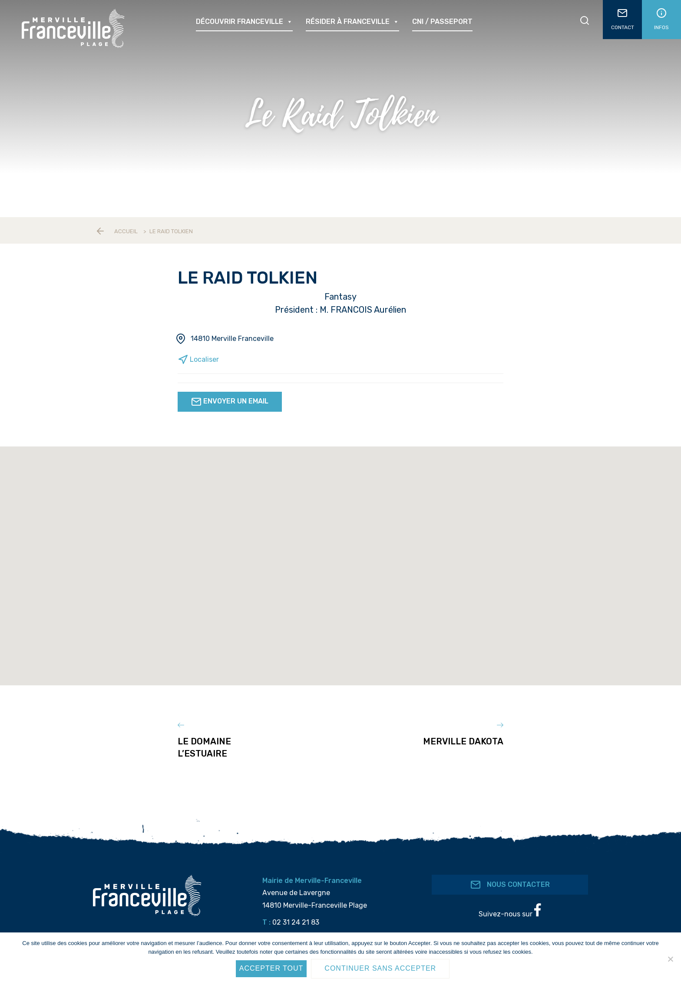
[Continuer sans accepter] (670, 959)
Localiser (198, 359)
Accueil (126, 231)
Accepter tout (271, 968)
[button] (359, 655)
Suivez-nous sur (510, 904)
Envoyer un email (229, 402)
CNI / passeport (442, 21)
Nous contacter (510, 878)
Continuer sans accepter (380, 968)
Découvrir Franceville (244, 21)
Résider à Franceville (352, 21)
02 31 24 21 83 (295, 916)
